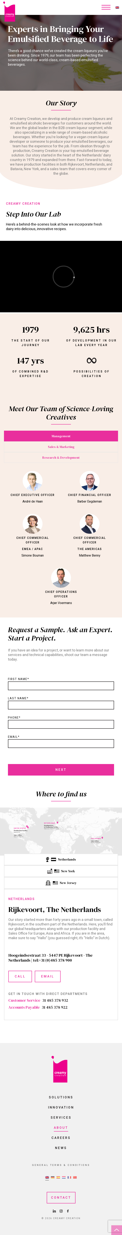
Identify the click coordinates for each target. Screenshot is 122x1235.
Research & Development (61, 457)
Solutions (61, 1097)
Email (47, 976)
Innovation (61, 1107)
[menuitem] (117, 7)
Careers (61, 1138)
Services (61, 1117)
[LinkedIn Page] (55, 1211)
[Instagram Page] (61, 1211)
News (61, 1148)
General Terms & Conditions (61, 1165)
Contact (61, 1197)
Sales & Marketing (61, 447)
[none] (117, 7)
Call (20, 976)
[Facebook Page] (67, 1211)
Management (61, 436)
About (61, 1127)
